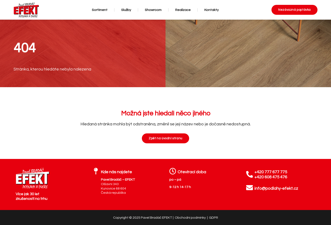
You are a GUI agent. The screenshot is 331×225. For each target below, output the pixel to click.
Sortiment (99, 10)
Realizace (183, 10)
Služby (126, 10)
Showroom (153, 10)
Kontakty (211, 10)
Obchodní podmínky (190, 217)
